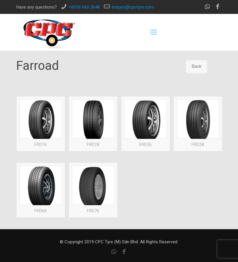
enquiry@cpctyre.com (133, 7)
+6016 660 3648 (84, 7)
